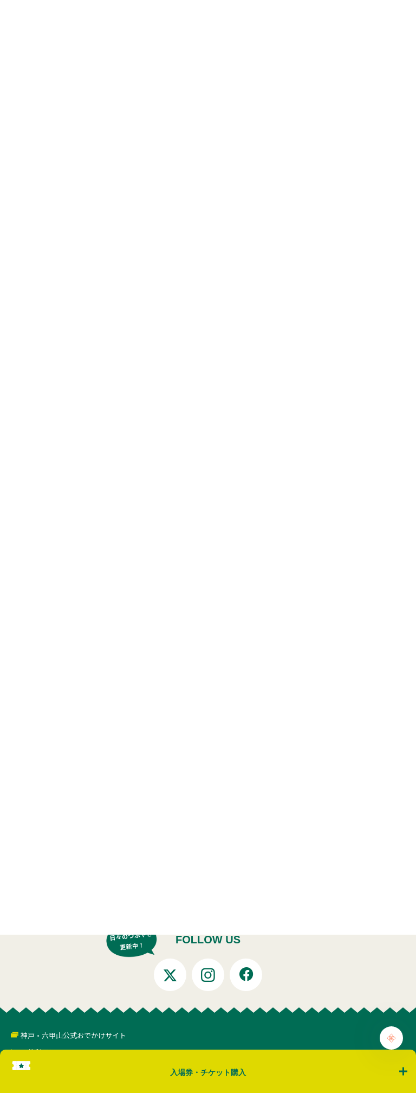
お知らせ (162, 869)
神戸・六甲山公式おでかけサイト (73, 1035)
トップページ (53, 869)
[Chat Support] (391, 1038)
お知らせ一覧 (111, 869)
